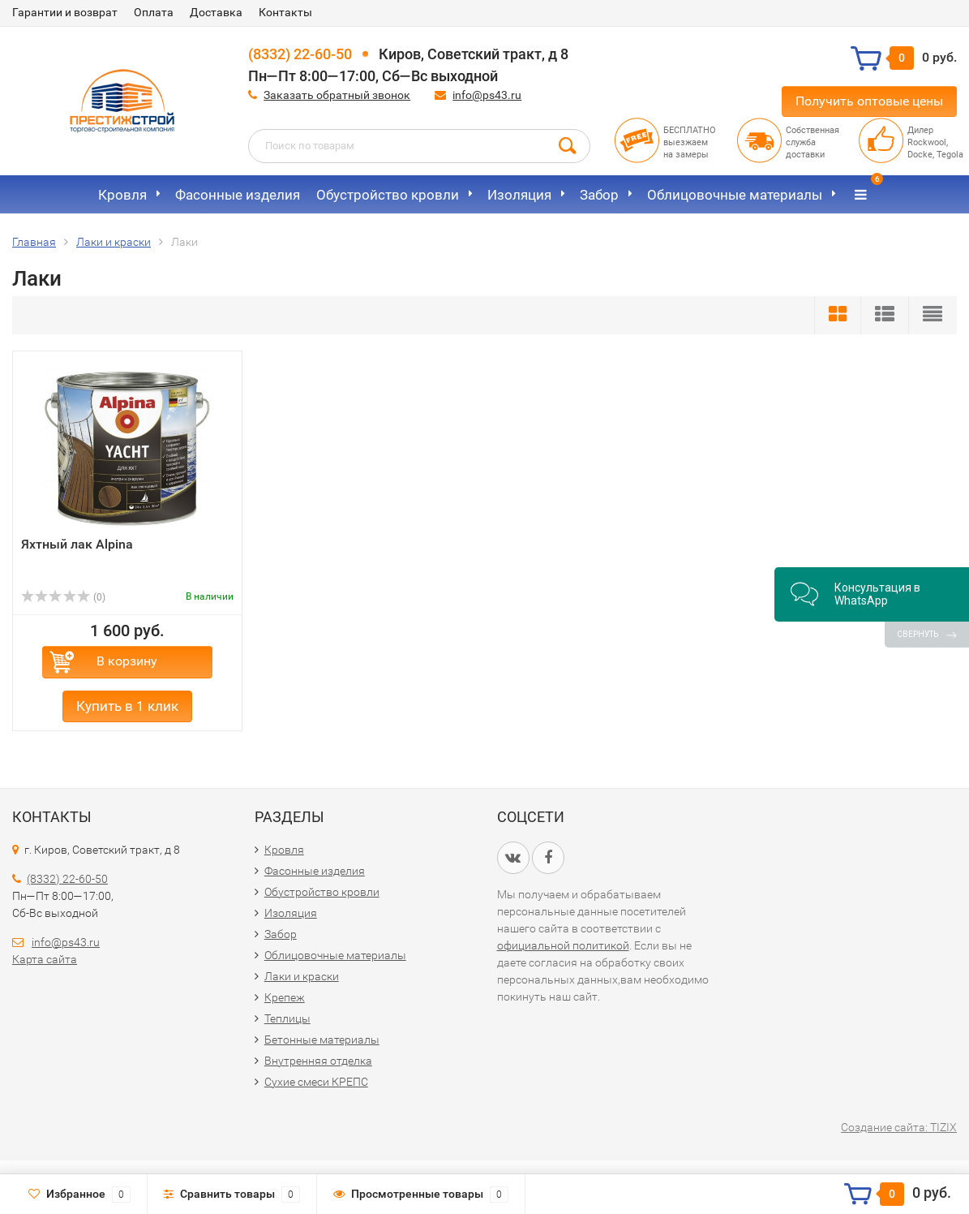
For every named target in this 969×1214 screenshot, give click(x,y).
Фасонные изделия (237, 195)
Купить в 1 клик (127, 706)
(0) (63, 597)
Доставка (216, 12)
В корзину (126, 661)
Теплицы (287, 1018)
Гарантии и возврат (65, 12)
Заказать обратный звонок (337, 94)
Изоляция (519, 195)
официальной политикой (563, 945)
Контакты (285, 12)
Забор (599, 195)
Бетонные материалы (321, 1039)
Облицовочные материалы (734, 195)
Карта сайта (44, 959)
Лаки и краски (301, 976)
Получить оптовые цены (869, 101)
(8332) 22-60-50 (300, 53)
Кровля (122, 195)
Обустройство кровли (387, 195)
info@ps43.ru (486, 94)
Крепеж (284, 997)
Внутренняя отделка (318, 1060)
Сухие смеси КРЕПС (316, 1081)
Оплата (154, 12)
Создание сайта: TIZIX (899, 1127)
